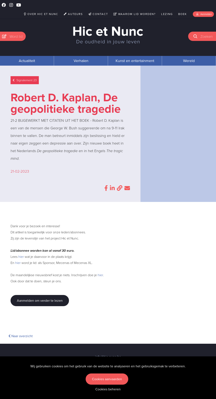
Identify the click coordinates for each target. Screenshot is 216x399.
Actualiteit (27, 61)
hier (21, 256)
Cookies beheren (108, 389)
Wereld (189, 61)
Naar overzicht (20, 336)
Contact (98, 14)
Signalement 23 (25, 80)
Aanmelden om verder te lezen (40, 300)
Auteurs (73, 14)
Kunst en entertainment (135, 61)
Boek (182, 14)
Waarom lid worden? (134, 14)
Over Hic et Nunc (41, 14)
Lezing (167, 14)
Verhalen (81, 61)
